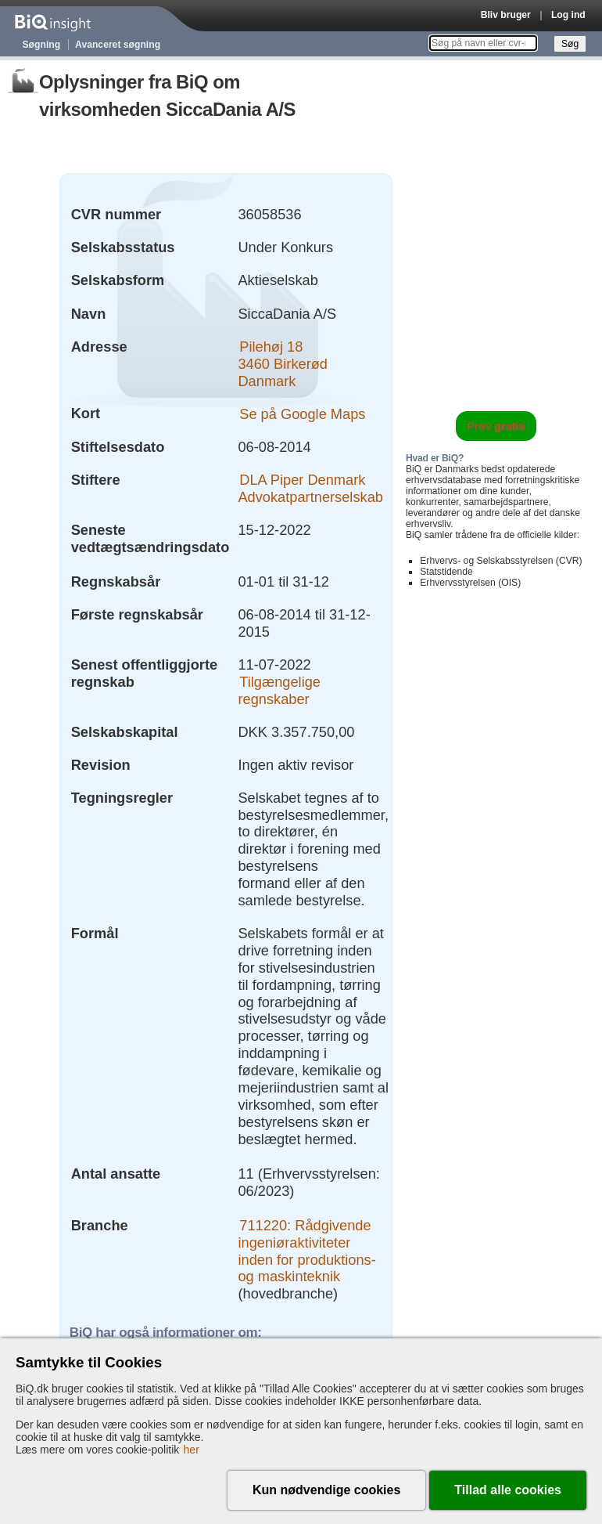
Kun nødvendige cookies (326, 1490)
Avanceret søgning (117, 44)
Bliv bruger (506, 14)
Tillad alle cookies (507, 1490)
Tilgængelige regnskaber (279, 690)
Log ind (568, 14)
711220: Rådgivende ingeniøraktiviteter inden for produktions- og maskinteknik (306, 1251)
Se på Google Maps (302, 413)
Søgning (42, 44)
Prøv (496, 426)
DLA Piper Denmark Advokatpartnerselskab (310, 488)
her (191, 1449)
